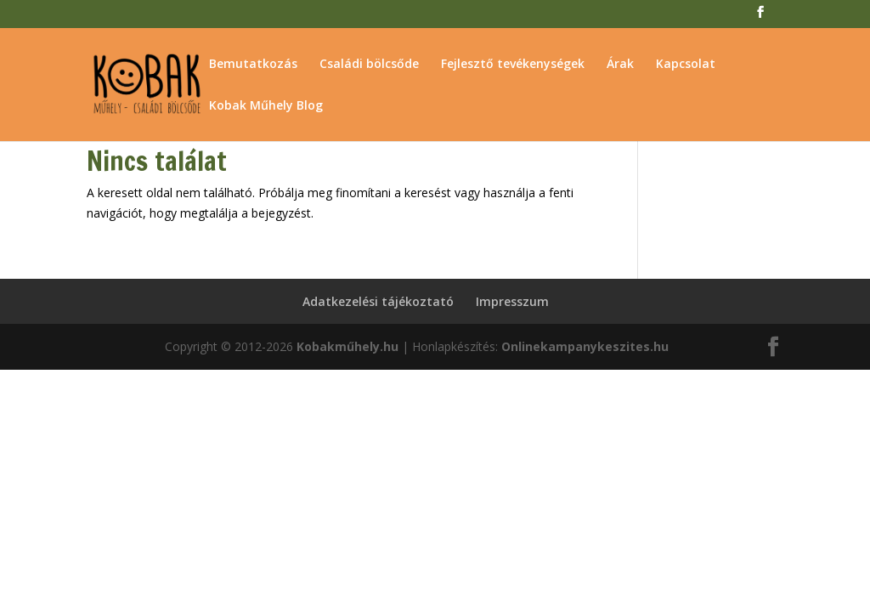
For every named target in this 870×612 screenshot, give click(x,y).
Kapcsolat (685, 64)
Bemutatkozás (253, 64)
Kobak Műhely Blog (266, 106)
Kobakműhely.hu (347, 346)
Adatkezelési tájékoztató (378, 301)
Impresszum (512, 301)
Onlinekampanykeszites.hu (585, 346)
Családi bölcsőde (369, 64)
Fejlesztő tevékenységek (513, 64)
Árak (620, 64)
